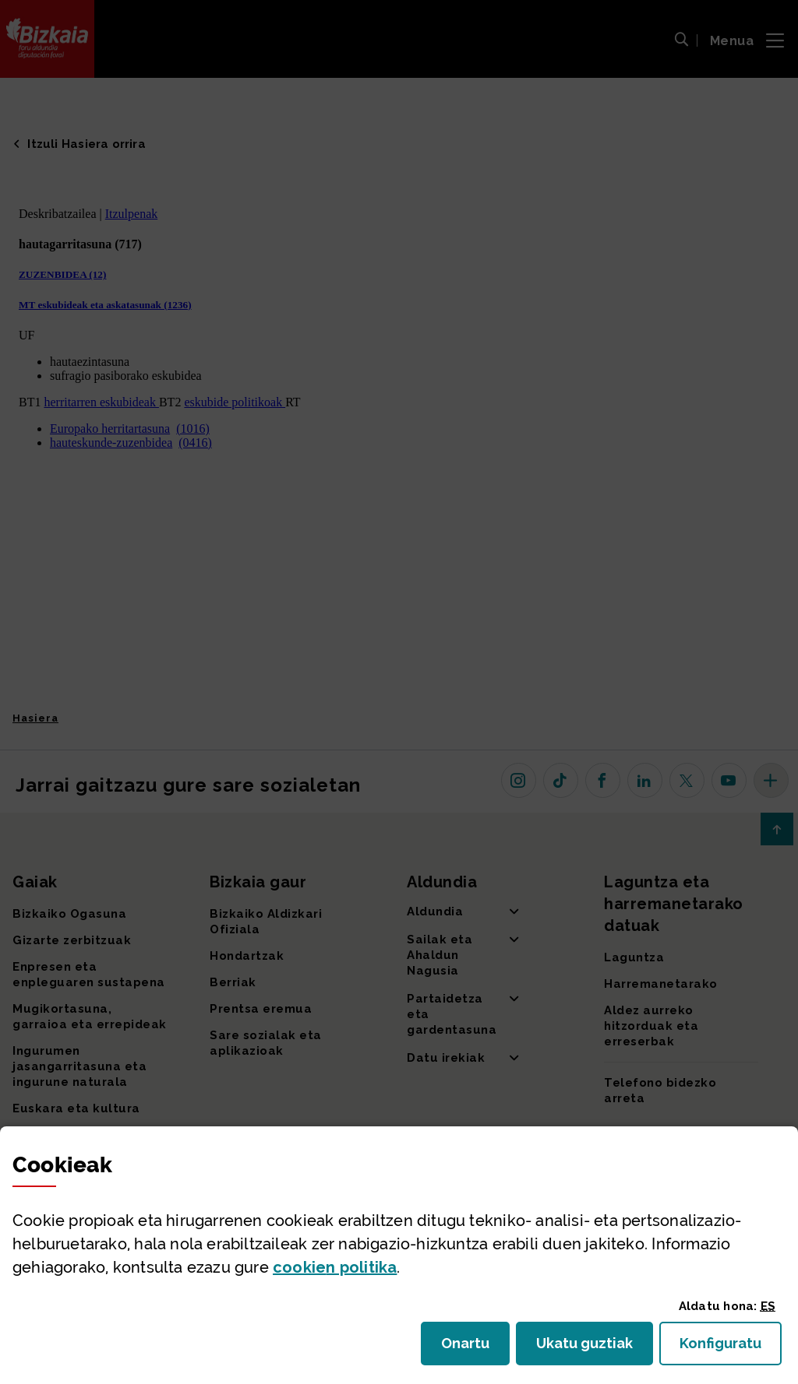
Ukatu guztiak (589, 1348)
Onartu (475, 1348)
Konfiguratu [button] (731, 1348)
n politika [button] (335, 1267)
